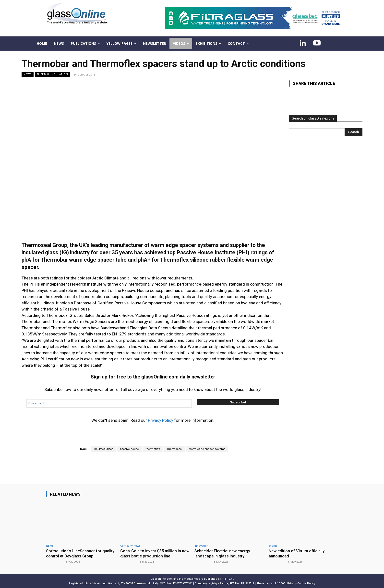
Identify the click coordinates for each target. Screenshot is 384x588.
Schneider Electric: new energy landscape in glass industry (223, 553)
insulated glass (103, 449)
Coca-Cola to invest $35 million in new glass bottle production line (151, 553)
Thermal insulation (52, 74)
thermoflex (153, 449)
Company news (130, 545)
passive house (129, 449)
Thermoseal (174, 449)
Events (273, 545)
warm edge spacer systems (207, 449)
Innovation (201, 545)
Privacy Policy (160, 420)
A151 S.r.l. (228, 578)
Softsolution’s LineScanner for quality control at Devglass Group (77, 553)
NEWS (28, 74)
